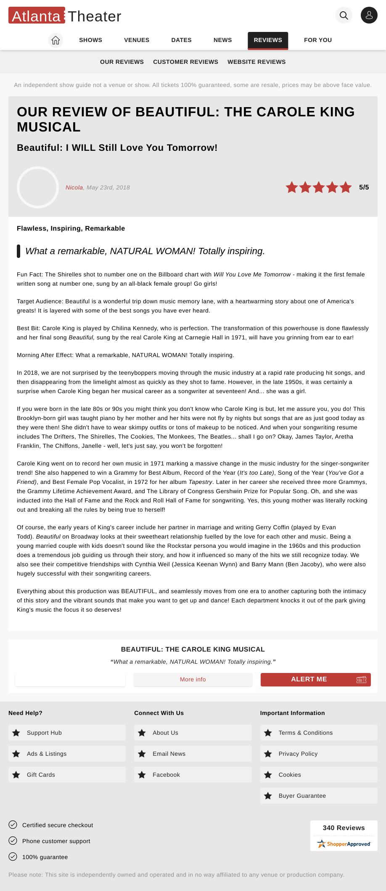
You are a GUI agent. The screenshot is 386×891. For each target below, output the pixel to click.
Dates (181, 40)
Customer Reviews (185, 61)
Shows (90, 40)
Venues (136, 40)
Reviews (268, 40)
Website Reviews (256, 61)
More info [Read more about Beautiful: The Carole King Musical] (193, 679)
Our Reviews (122, 61)
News (223, 40)
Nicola (74, 187)
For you (318, 40)
